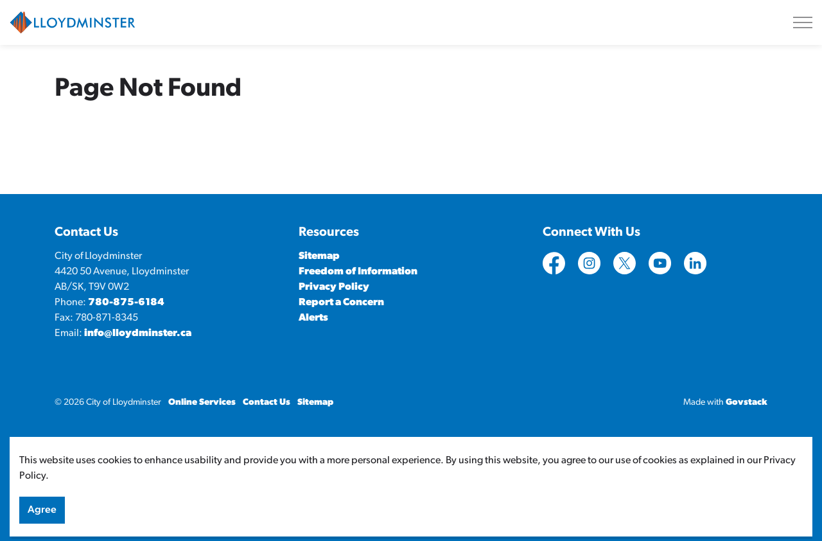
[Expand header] (802, 22)
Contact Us (266, 402)
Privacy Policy (334, 287)
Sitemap (319, 256)
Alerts (313, 318)
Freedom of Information (358, 272)
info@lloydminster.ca (137, 333)
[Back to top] (411, 455)
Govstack (746, 402)
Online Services (202, 402)
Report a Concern (341, 302)
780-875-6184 (126, 302)
